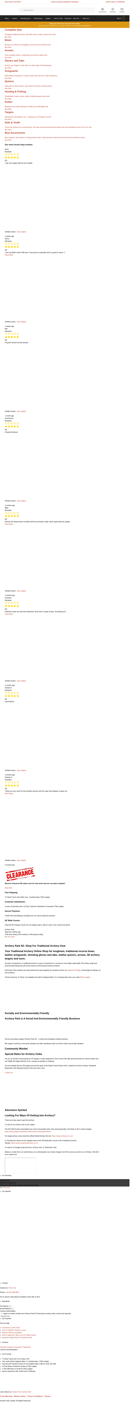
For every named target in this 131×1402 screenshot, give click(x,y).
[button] (121, 18)
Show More (9, 255)
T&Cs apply (85, 977)
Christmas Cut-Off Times (11, 1328)
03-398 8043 (121, 2)
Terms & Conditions (35, 1396)
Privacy (47, 1396)
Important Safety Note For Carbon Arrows (17, 1337)
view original (21, 232)
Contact (122, 10)
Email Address (5, 1308)
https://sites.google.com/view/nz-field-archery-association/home (28, 1131)
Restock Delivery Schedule (12, 1332)
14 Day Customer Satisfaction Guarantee (65, 2)
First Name (4, 1306)
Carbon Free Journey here (21, 1392)
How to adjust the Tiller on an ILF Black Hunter (19, 1335)
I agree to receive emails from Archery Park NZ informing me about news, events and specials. (37, 1313)
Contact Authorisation (8, 1311)
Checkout (113, 10)
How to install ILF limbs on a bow (14, 1330)
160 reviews (11, 937)
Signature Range (73, 970)
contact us (69, 26)
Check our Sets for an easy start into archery (64, 23)
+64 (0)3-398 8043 (12, 1292)
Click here (12, 1288)
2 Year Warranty (6, 1396)
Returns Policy (20, 1396)
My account (102, 10)
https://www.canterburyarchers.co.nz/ (24, 1143)
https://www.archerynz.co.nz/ (62, 1136)
